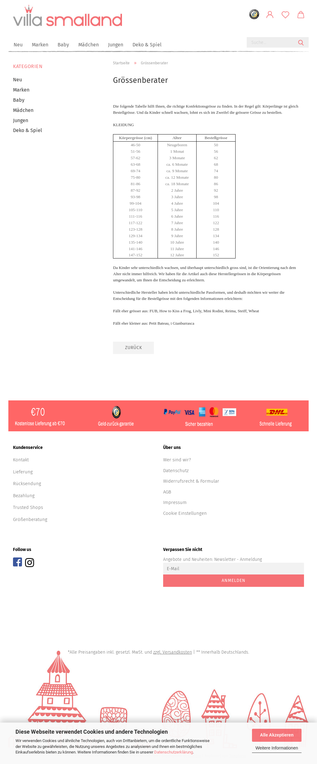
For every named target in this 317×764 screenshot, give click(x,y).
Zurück (133, 349)
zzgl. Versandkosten (172, 654)
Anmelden (233, 582)
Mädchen (88, 45)
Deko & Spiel (147, 45)
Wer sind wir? (177, 461)
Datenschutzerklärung (173, 752)
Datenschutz (176, 472)
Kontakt (21, 461)
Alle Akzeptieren (276, 734)
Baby (63, 45)
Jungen (115, 45)
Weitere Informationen (276, 747)
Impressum (175, 504)
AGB (167, 493)
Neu (18, 45)
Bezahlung (24, 497)
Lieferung (23, 473)
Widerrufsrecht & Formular (191, 483)
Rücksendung (27, 485)
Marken (40, 45)
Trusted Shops (28, 509)
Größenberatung (30, 521)
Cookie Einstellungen (185, 515)
